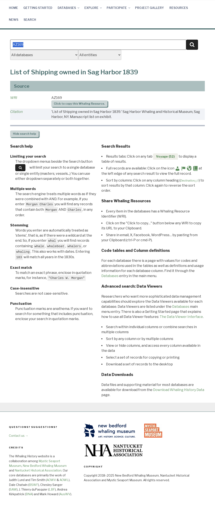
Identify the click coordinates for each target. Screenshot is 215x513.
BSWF (33, 485)
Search (30, 19)
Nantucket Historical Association (38, 470)
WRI (13, 98)
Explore (93, 8)
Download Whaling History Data (178, 390)
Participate (119, 8)
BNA (29, 494)
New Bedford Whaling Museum (45, 465)
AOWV (51, 480)
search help (24, 133)
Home (13, 8)
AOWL (64, 480)
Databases (69, 8)
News (13, 19)
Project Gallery (149, 8)
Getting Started (37, 8)
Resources (178, 8)
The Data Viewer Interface (181, 317)
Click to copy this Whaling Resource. (79, 103)
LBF (52, 489)
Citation (16, 112)
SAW (13, 489)
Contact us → (18, 435)
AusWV (65, 494)
